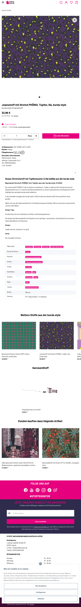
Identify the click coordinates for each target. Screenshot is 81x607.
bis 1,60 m (28, 267)
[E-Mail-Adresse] (43, 513)
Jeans (35, 277)
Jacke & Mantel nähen (57, 247)
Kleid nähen (29, 247)
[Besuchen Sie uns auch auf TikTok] (49, 490)
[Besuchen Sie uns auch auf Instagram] (43, 490)
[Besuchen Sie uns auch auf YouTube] (31, 490)
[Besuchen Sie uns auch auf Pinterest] (37, 490)
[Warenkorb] (76, 2)
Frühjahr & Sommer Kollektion (34, 262)
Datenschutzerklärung (41, 527)
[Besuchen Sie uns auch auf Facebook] (26, 490)
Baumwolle (29, 277)
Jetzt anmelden (40, 521)
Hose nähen (46, 247)
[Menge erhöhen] (36, 135)
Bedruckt (28, 272)
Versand (16, 116)
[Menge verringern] (4, 135)
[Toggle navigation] (3, 1)
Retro (27, 282)
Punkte (28, 252)
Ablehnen (41, 599)
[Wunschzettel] (71, 2)
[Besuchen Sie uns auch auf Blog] (55, 490)
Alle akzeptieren (40, 586)
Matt (34, 272)
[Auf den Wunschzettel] (74, 20)
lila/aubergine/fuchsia (32, 287)
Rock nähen (37, 247)
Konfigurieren (41, 592)
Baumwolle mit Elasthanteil (33, 257)
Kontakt (8, 165)
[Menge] (16, 135)
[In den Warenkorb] (60, 136)
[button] (61, 2)
